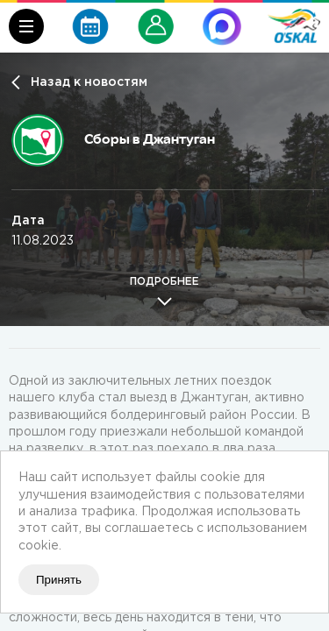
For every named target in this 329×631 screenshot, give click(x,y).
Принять (59, 579)
